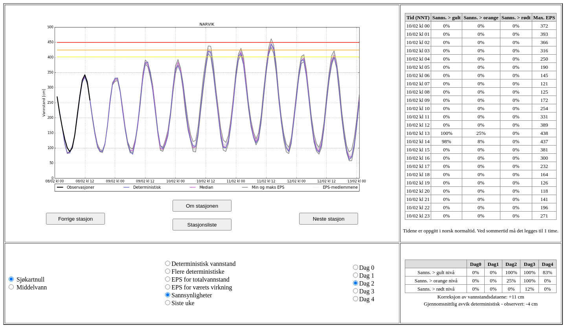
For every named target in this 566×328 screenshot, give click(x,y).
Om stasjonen (202, 206)
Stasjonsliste (202, 225)
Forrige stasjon (75, 219)
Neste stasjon (329, 219)
